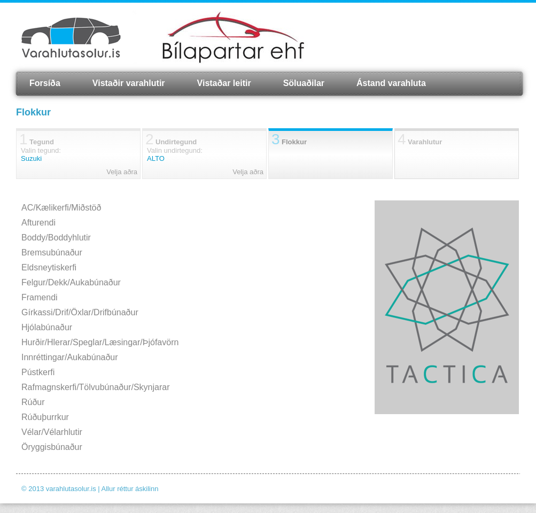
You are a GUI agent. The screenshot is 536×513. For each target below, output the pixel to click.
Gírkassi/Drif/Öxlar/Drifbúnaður (79, 312)
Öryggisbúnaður (51, 447)
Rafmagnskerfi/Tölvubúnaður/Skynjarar (95, 387)
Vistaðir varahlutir (128, 83)
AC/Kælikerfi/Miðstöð (61, 207)
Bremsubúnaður (51, 252)
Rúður (33, 402)
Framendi (39, 297)
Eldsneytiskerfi (48, 267)
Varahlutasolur (71, 37)
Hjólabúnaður (46, 327)
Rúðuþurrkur (45, 417)
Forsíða (44, 83)
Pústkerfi (38, 372)
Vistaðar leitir (224, 83)
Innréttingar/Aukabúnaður (69, 357)
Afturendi (38, 222)
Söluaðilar (303, 83)
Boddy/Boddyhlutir (56, 237)
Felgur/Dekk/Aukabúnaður (71, 282)
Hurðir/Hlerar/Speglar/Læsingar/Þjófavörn (99, 342)
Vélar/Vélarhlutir (51, 432)
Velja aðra (121, 172)
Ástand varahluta (391, 83)
